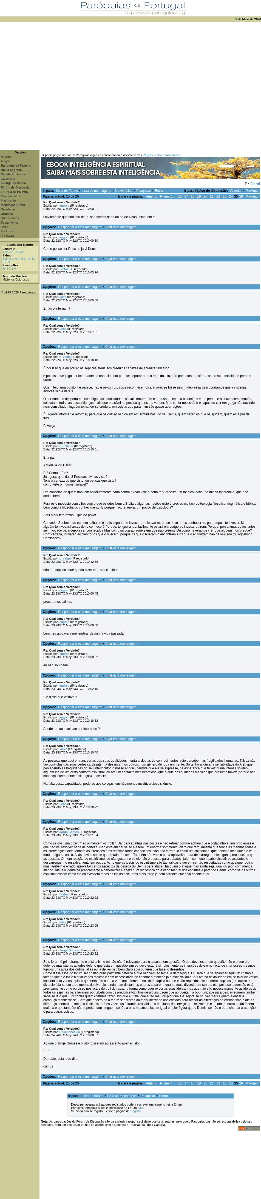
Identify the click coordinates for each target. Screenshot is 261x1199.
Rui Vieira (66, 446)
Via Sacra (7, 235)
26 (241, 196)
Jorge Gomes (69, 831)
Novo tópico (123, 191)
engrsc (64, 205)
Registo (135, 1111)
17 (186, 196)
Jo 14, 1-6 (9, 268)
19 (199, 196)
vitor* (63, 749)
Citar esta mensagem (121, 227)
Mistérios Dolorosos (15, 279)
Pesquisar (143, 191)
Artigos (5, 161)
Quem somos (10, 218)
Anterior (236, 191)
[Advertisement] (61, 86)
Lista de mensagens (96, 191)
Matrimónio (8, 200)
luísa (62, 297)
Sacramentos (10, 222)
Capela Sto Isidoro (20, 244)
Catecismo (8, 178)
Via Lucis (7, 231)
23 (224, 196)
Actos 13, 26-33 (13, 252)
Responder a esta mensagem (79, 227)
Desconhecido (69, 1032)
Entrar (159, 191)
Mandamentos (10, 196)
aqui (140, 1107)
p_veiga (65, 356)
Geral (255, 184)
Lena (63, 328)
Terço (4, 227)
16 (179, 196)
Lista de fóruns (67, 191)
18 (192, 196)
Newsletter (8, 209)
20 (205, 196)
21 (212, 196)
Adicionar (7, 156)
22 (218, 196)
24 (231, 196)
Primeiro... (167, 196)
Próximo (252, 191)
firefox (64, 269)
